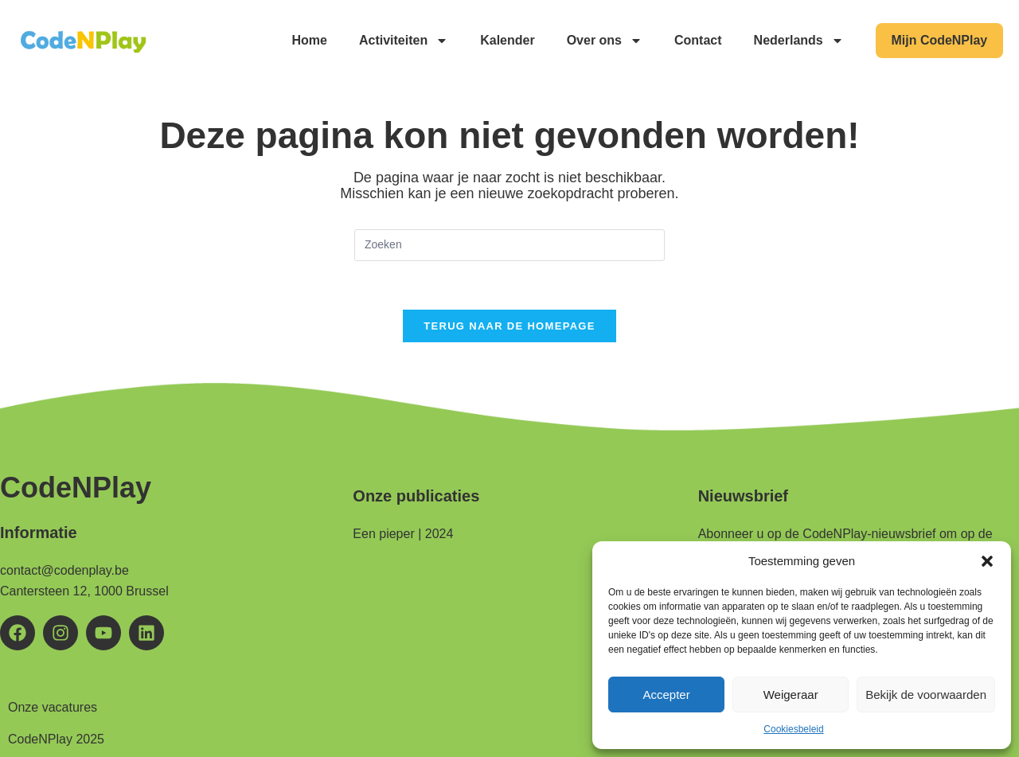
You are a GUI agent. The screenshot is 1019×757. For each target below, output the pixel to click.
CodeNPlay (75, 487)
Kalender (507, 40)
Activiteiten (402, 40)
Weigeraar (790, 694)
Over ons (604, 40)
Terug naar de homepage (509, 326)
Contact (697, 40)
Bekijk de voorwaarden (925, 694)
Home (308, 40)
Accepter (665, 694)
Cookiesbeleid (793, 729)
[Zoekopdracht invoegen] (509, 245)
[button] (987, 561)
